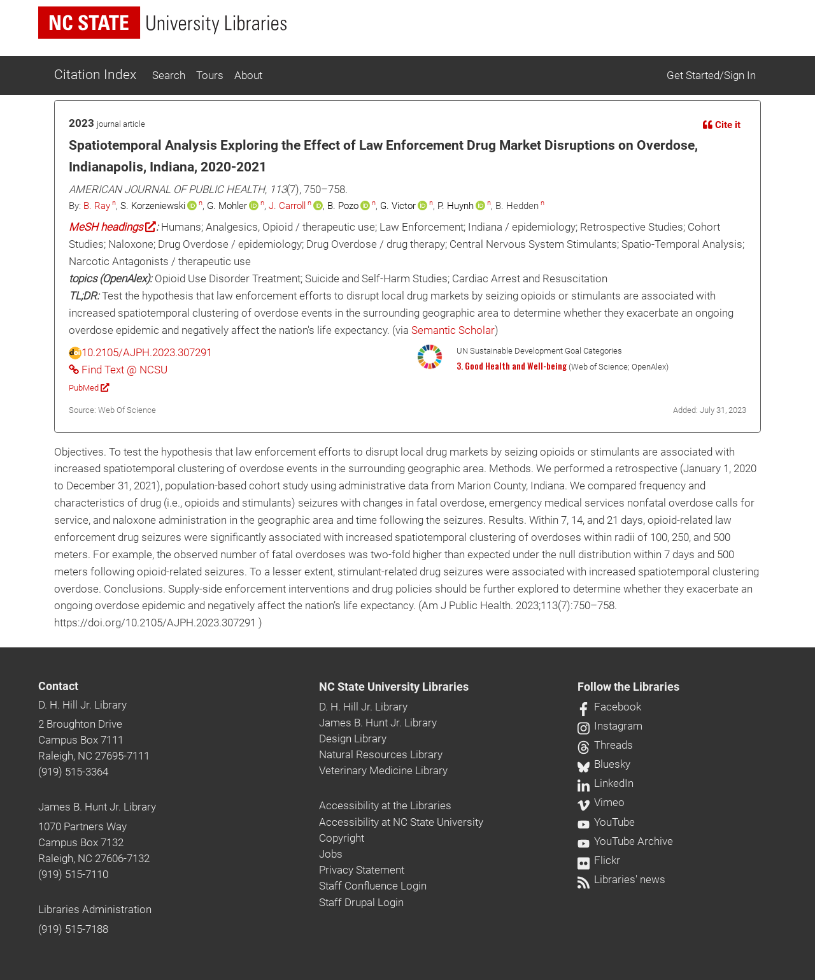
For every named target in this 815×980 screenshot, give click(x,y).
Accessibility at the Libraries (385, 805)
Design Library (352, 738)
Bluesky (604, 764)
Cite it (722, 125)
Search (168, 75)
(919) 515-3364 (73, 771)
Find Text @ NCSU (118, 369)
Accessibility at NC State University (401, 822)
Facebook (609, 706)
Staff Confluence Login (373, 885)
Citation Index (95, 74)
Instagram (610, 725)
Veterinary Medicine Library (383, 770)
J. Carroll (287, 206)
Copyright (341, 838)
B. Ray (96, 206)
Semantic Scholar (453, 330)
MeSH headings (112, 226)
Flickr (599, 860)
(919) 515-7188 (73, 929)
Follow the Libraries (628, 687)
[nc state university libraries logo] (162, 22)
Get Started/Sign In (711, 75)
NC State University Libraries (394, 687)
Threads (605, 745)
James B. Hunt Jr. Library (97, 806)
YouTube (606, 822)
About (248, 75)
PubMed (89, 388)
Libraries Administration (95, 909)
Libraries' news (621, 879)
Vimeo (601, 802)
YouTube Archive (625, 841)
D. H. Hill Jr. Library (82, 704)
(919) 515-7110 (73, 874)
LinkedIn (606, 783)
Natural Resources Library (381, 754)
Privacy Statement (361, 869)
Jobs (331, 853)
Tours (209, 75)
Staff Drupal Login (361, 902)
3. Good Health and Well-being (512, 365)
